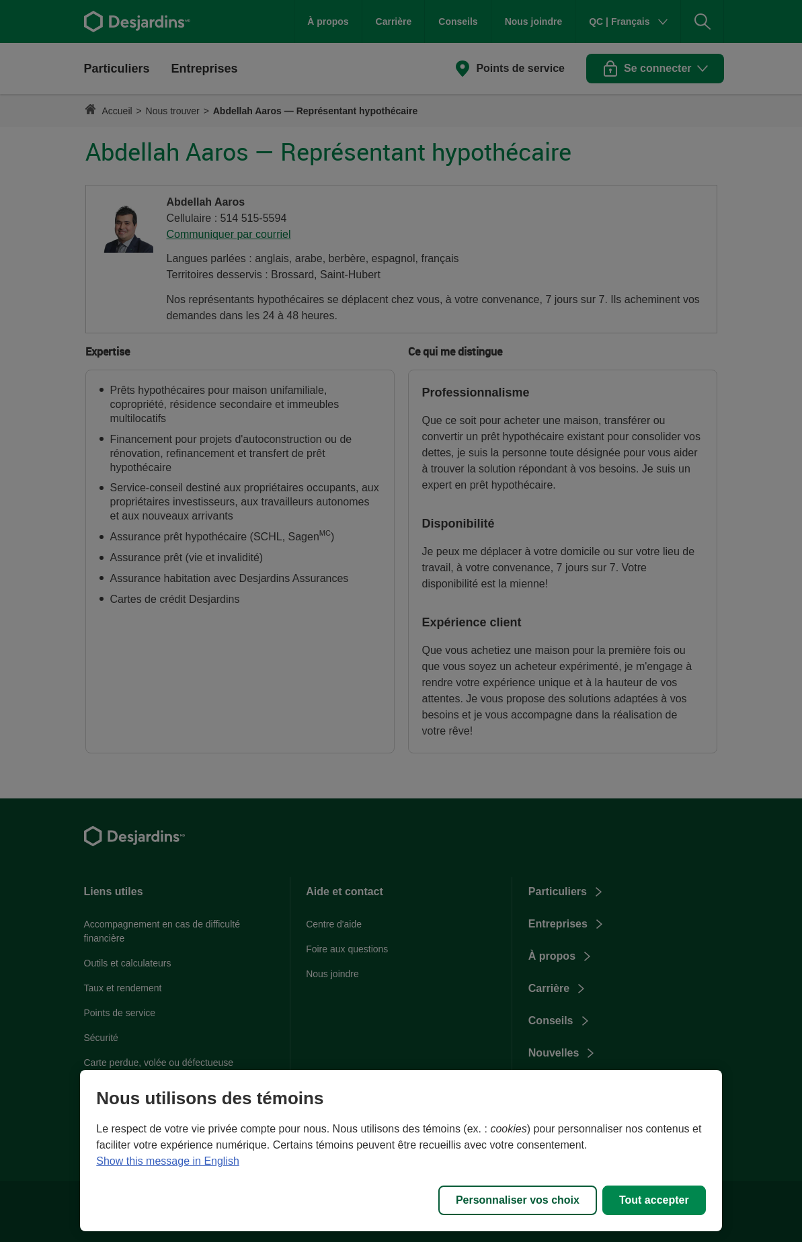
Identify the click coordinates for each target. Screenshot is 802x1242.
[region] (400, 1150)
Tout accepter (654, 1200)
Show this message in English (167, 1161)
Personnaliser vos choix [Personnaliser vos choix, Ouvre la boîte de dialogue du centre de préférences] (517, 1200)
